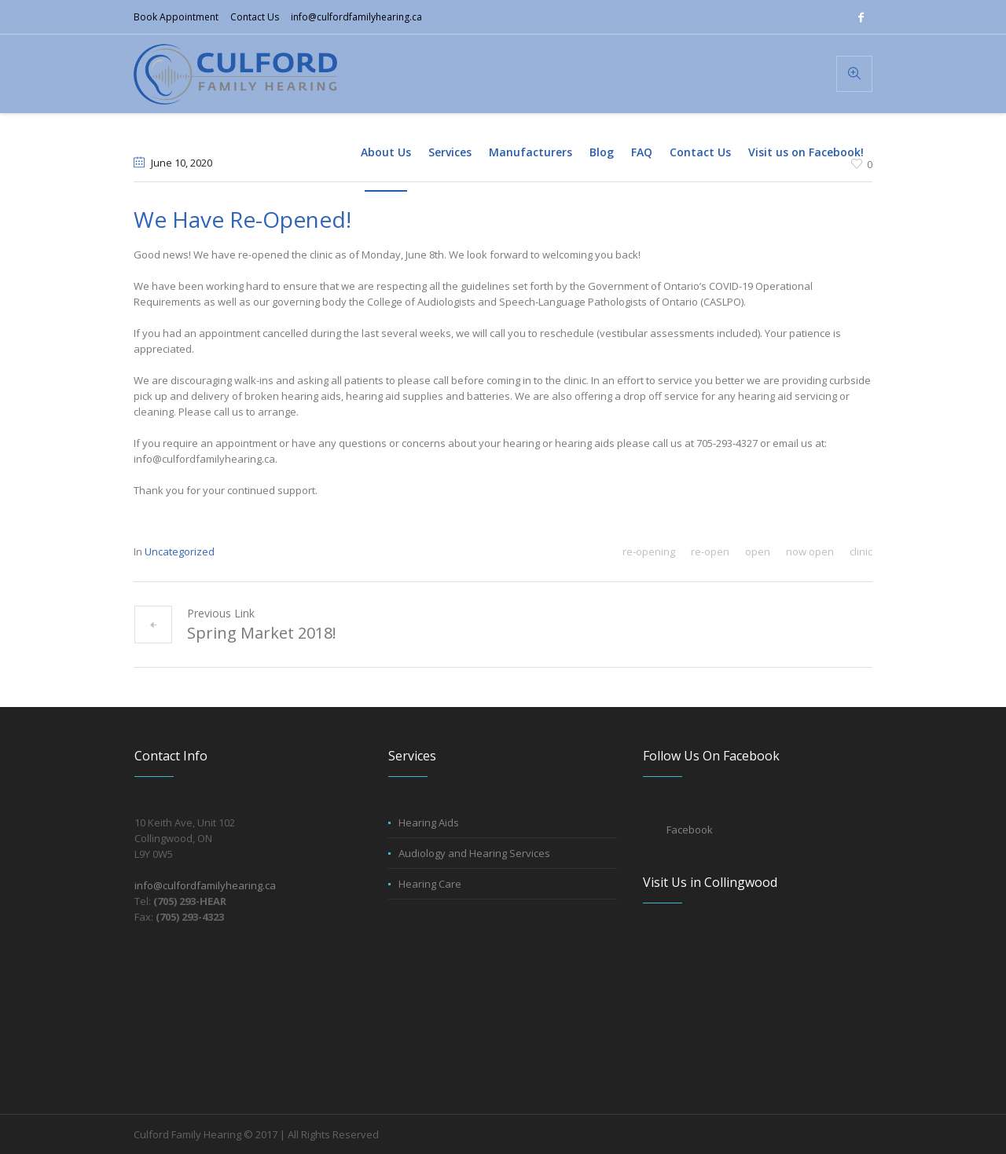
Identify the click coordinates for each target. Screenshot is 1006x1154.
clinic (861, 551)
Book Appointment (176, 17)
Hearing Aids (428, 822)
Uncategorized (180, 551)
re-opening (648, 551)
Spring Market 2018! (261, 632)
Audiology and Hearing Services (474, 853)
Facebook (689, 829)
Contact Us (254, 17)
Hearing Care (429, 884)
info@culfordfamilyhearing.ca (356, 17)
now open (810, 551)
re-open (710, 551)
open (757, 551)
